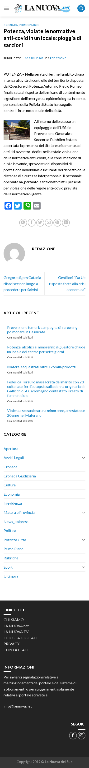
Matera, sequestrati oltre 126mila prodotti (41, 367)
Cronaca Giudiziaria (20, 476)
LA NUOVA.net (16, 625)
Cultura (10, 485)
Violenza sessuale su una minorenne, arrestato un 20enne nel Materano (46, 412)
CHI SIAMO (14, 619)
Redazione (58, 58)
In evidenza (13, 503)
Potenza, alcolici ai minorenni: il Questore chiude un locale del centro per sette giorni (46, 349)
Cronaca (11, 24)
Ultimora (11, 576)
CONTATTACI (16, 650)
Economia (12, 494)
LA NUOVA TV (16, 631)
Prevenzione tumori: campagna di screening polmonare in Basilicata (42, 329)
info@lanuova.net (18, 706)
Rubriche (11, 558)
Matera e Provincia (19, 512)
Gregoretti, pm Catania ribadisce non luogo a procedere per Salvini (22, 283)
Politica (10, 530)
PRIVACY (11, 643)
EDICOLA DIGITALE (21, 637)
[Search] (81, 8)
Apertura (11, 448)
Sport (8, 567)
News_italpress (16, 521)
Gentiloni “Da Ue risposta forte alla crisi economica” (67, 283)
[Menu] (6, 8)
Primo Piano (29, 24)
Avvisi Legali (14, 457)
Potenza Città (15, 539)
